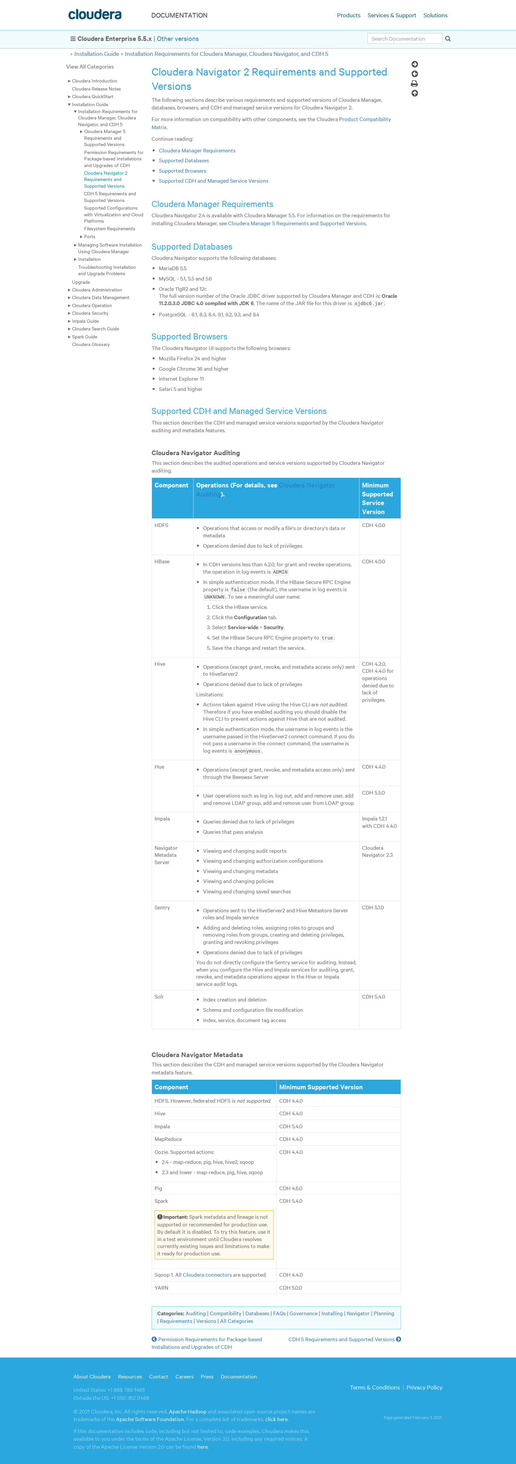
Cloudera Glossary (91, 344)
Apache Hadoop (187, 1409)
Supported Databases (184, 160)
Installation (89, 259)
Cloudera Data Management (100, 297)
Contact (158, 1374)
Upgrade (81, 281)
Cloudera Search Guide (95, 328)
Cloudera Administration (97, 289)
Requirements (176, 1319)
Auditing (196, 1311)
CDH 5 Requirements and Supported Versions (110, 196)
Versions (206, 1319)
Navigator (358, 1311)
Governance (304, 1311)
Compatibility (225, 1311)
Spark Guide (84, 336)
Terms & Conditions (375, 1385)
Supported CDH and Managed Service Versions (213, 180)
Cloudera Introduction (94, 80)
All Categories (236, 1319)
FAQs (279, 1311)
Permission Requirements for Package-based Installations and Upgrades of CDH (114, 158)
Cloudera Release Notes (96, 88)
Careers (185, 1374)
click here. (277, 1417)
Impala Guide (85, 320)
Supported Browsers (182, 170)
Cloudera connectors (207, 1273)
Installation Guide (96, 53)
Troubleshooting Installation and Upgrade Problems (107, 270)
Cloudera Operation (92, 305)
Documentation (239, 1374)
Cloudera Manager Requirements (197, 150)
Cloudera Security (90, 312)
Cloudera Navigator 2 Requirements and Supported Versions (105, 179)
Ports (89, 236)
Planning (384, 1311)
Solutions (436, 15)
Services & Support (392, 15)
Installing (332, 1311)
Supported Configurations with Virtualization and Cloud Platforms (113, 214)
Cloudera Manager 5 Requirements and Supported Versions (104, 137)
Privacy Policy (425, 1385)
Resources (130, 1374)
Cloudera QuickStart (92, 96)
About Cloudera (92, 1374)
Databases (257, 1311)
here (202, 1444)
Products (348, 15)
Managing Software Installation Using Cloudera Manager (110, 247)
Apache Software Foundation (150, 1417)
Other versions (178, 38)
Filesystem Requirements (109, 228)
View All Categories (90, 66)
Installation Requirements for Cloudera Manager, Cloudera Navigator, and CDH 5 (226, 53)
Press (207, 1374)
